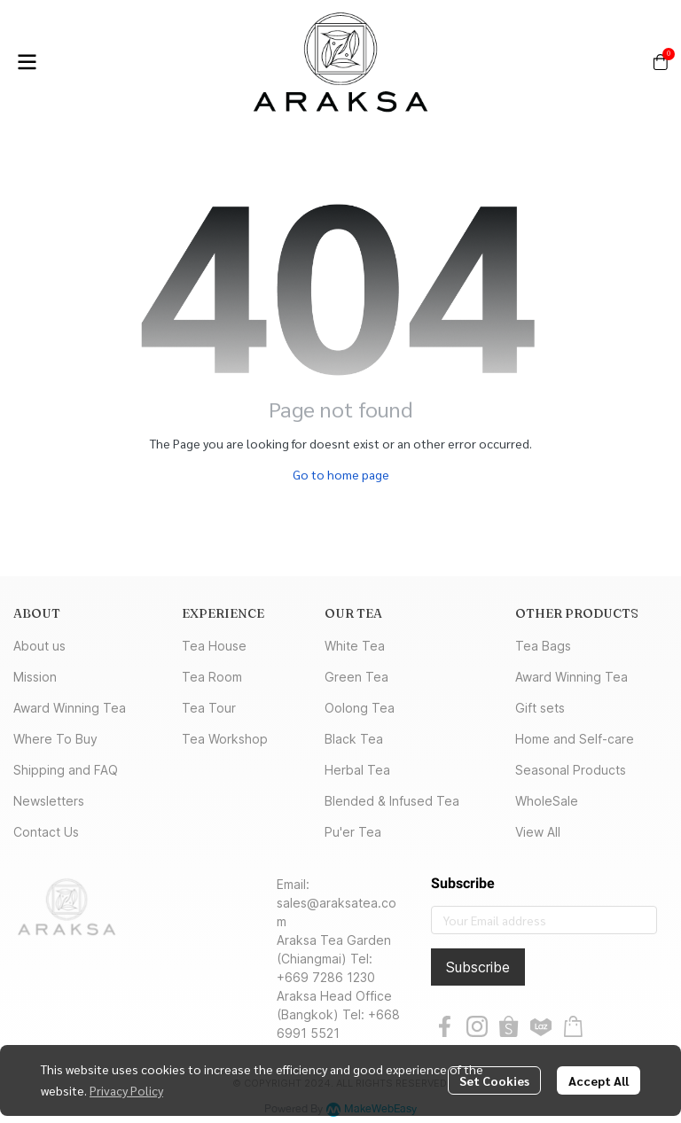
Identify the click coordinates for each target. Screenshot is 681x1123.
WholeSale (546, 800)
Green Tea (356, 676)
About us (39, 645)
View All (537, 831)
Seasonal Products (570, 769)
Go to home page (341, 474)
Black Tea (354, 738)
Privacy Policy (126, 1090)
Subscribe (478, 967)
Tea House (214, 645)
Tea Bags (543, 645)
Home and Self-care (574, 738)
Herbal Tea (357, 769)
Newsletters (48, 800)
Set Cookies (494, 1080)
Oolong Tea (360, 707)
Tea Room (212, 676)
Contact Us (46, 831)
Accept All (598, 1080)
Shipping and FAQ (65, 769)
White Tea (355, 645)
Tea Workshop (225, 738)
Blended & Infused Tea (392, 800)
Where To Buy (55, 738)
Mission (35, 676)
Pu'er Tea (353, 831)
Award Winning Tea (69, 707)
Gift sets (540, 707)
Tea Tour (209, 707)
